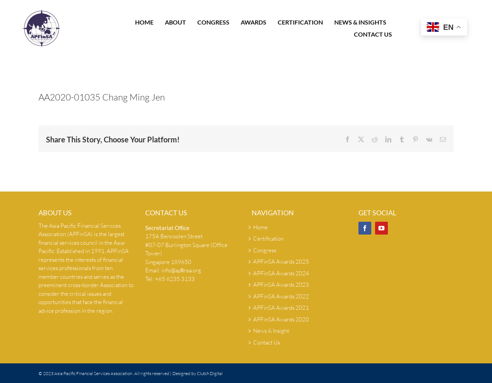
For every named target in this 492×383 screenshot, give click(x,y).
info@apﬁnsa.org (181, 270)
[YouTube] (381, 228)
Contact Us (266, 342)
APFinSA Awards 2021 (281, 307)
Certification (268, 238)
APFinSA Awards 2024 (281, 273)
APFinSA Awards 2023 (281, 284)
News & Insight (271, 330)
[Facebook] (364, 228)
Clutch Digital (210, 373)
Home (260, 227)
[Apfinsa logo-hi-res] (41, 12)
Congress (264, 250)
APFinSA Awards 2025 (281, 261)
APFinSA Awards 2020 (281, 319)
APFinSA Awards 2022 (281, 296)
